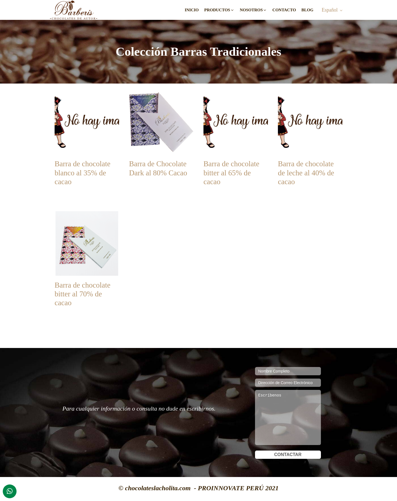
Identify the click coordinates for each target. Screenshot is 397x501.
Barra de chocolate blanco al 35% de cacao (82, 173)
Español (330, 10)
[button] (219, 10)
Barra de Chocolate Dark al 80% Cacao (158, 168)
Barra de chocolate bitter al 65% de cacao (231, 173)
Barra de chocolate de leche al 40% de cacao (306, 173)
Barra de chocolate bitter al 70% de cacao (82, 294)
